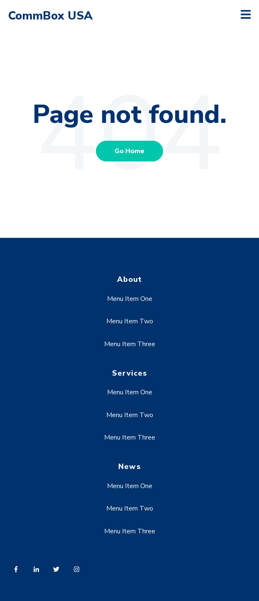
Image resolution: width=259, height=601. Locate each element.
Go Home (129, 151)
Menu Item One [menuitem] (129, 298)
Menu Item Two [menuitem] (129, 321)
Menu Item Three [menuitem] (129, 344)
